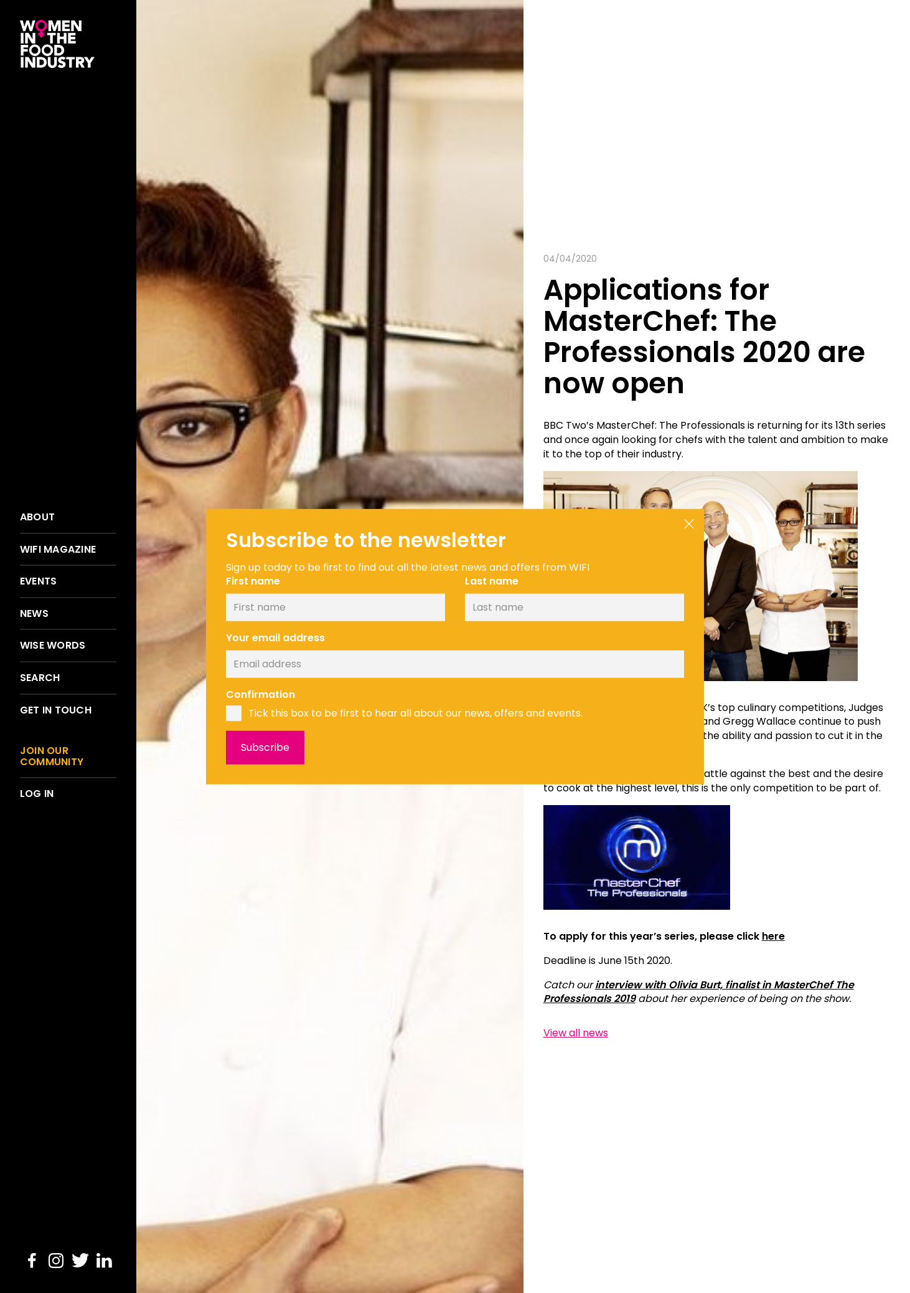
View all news (575, 1033)
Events (38, 581)
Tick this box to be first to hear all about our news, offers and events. (415, 713)
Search (40, 678)
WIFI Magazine (58, 549)
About (37, 517)
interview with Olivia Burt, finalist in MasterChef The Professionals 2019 (698, 992)
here (773, 936)
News (34, 613)
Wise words (52, 645)
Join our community (51, 756)
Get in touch (55, 710)
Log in (37, 793)
